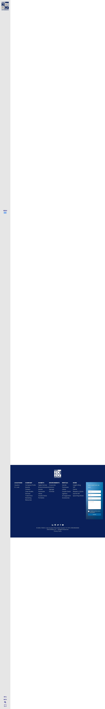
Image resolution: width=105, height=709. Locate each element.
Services (27, 493)
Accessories (65, 498)
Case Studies (29, 491)
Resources (28, 500)
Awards (27, 487)
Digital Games (42, 485)
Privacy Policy (58, 531)
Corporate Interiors (52, 486)
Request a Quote (78, 491)
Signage (51, 489)
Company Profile (30, 485)
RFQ (5, 697)
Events (75, 489)
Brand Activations (43, 487)
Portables (41, 498)
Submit (94, 514)
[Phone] (94, 498)
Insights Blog (77, 485)
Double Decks (42, 496)
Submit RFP (76, 493)
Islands (40, 489)
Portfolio (51, 491)
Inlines (40, 493)
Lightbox (64, 493)
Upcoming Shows (78, 496)
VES (74, 487)
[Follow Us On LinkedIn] (52, 525)
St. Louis (16, 487)
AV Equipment (66, 496)
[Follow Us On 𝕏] (58, 525)
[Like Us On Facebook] (60, 525)
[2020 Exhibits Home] (57, 473)
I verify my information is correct (95, 512)
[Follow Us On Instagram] (55, 525)
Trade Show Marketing (29, 497)
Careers (27, 489)
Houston (17, 485)
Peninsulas (41, 491)
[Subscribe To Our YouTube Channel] (62, 525)
